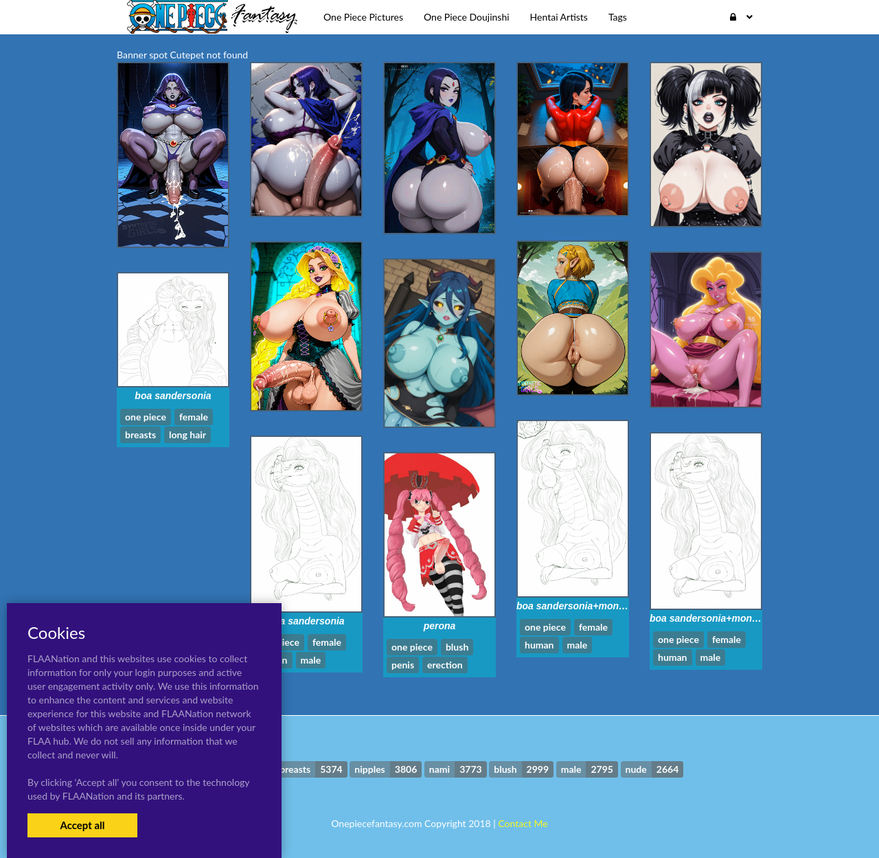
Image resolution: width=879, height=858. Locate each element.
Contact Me (522, 823)
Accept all (82, 825)
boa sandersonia (173, 395)
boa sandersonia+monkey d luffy (591, 605)
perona (440, 625)
